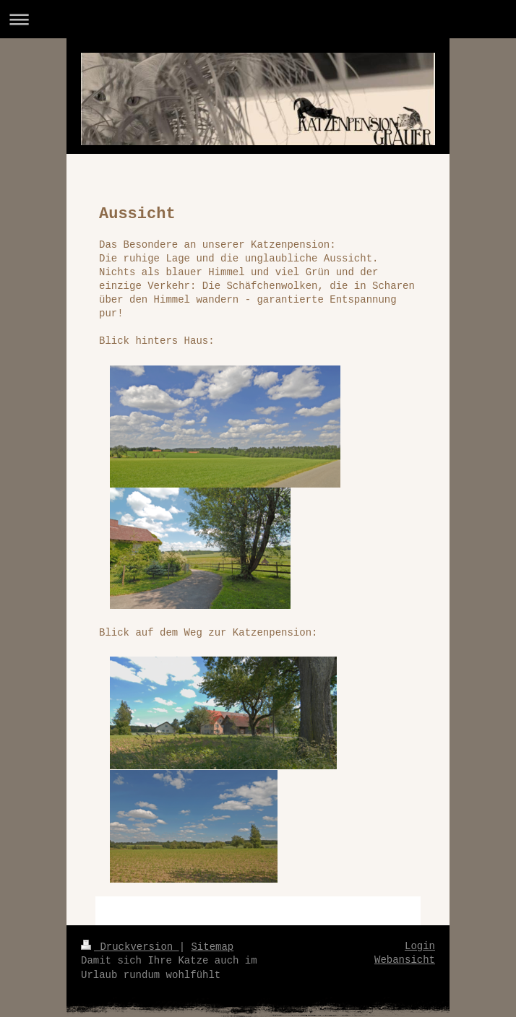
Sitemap (212, 947)
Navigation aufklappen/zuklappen (258, 19)
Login (420, 946)
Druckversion (130, 947)
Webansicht (404, 960)
